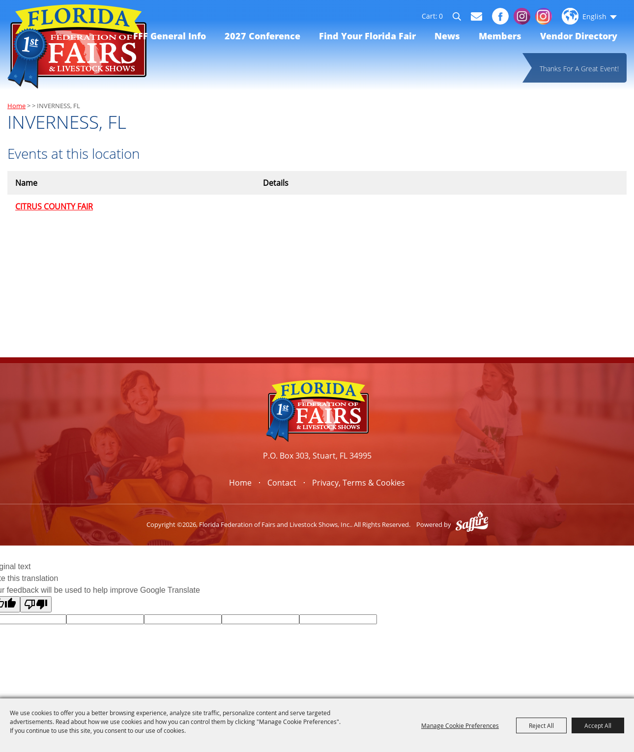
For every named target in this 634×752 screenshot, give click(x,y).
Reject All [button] (541, 725)
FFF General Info (169, 36)
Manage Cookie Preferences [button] (460, 725)
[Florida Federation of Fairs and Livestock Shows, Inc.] (76, 46)
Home (16, 105)
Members (500, 36)
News (447, 36)
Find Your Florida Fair (367, 36)
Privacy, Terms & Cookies (358, 482)
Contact (281, 482)
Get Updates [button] (476, 16)
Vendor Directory (578, 36)
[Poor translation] (36, 604)
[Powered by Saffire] (472, 524)
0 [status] (441, 16)
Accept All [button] (597, 725)
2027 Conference (262, 36)
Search (461, 17)
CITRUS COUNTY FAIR (54, 206)
